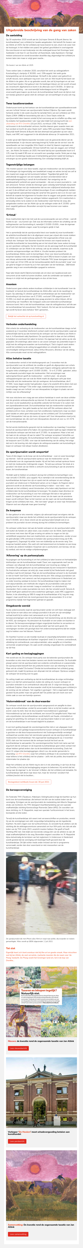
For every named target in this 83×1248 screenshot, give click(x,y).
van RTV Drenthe (22, 754)
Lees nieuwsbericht (18, 1048)
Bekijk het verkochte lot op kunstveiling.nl (26, 316)
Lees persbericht (17, 1141)
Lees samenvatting (18, 1234)
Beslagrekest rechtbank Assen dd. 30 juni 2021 (28, 782)
